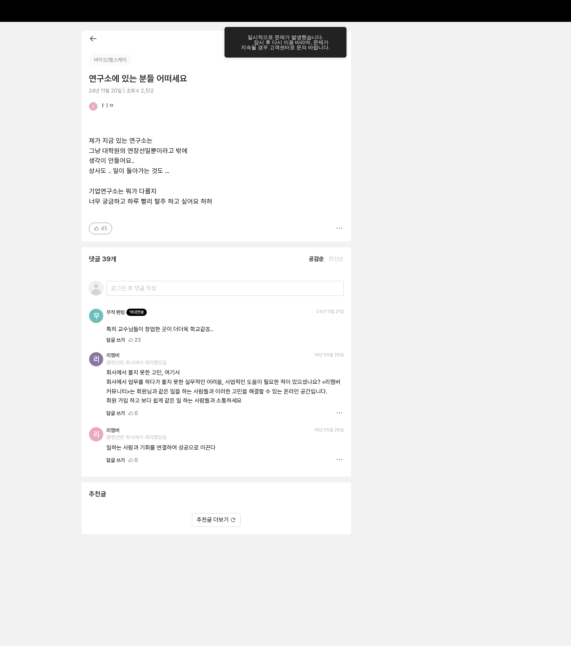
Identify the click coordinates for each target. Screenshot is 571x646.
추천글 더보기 (216, 519)
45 (100, 228)
